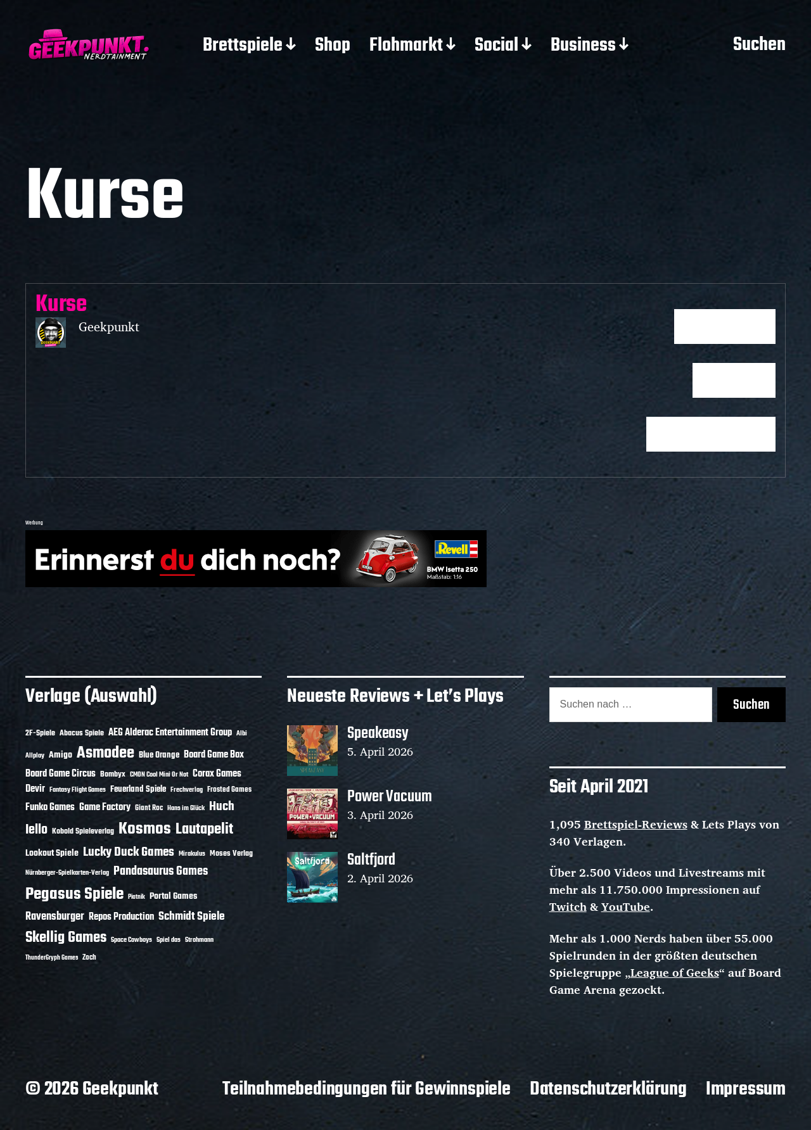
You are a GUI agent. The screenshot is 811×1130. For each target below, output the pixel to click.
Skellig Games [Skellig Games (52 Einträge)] (65, 937)
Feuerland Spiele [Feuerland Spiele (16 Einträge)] (138, 789)
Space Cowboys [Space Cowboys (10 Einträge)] (131, 940)
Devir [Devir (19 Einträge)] (35, 789)
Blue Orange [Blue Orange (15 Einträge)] (159, 755)
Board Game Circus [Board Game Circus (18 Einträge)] (60, 774)
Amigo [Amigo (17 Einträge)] (60, 755)
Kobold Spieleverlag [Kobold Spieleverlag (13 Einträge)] (83, 831)
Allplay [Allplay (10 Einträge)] (34, 756)
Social (496, 46)
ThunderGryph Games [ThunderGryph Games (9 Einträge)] (51, 958)
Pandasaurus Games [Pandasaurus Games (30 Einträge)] (160, 871)
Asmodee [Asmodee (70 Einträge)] (105, 753)
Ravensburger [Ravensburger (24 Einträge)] (54, 916)
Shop (332, 46)
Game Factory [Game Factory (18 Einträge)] (105, 807)
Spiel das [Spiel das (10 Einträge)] (168, 940)
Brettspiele (243, 46)
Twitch (568, 906)
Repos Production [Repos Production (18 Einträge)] (121, 917)
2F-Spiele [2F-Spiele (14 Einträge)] (40, 733)
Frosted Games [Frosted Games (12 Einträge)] (229, 790)
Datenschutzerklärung (608, 1089)
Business (583, 46)
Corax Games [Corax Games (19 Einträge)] (217, 774)
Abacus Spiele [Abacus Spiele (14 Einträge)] (82, 733)
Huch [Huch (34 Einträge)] (221, 806)
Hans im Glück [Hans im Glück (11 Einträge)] (186, 808)
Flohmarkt (406, 46)
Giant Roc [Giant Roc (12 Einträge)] (149, 808)
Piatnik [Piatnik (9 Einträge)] (136, 897)
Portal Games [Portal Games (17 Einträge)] (173, 896)
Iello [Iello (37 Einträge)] (36, 830)
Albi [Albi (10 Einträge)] (241, 733)
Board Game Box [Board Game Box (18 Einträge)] (214, 755)
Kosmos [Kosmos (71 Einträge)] (144, 829)
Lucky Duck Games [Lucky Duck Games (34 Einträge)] (128, 852)
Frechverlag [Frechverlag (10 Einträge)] (186, 790)
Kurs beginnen (725, 327)
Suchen (759, 45)
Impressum (746, 1089)
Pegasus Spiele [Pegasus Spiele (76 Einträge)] (74, 894)
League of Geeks (674, 972)
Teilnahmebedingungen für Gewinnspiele (366, 1089)
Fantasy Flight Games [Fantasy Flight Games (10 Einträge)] (77, 790)
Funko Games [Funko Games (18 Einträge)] (50, 807)
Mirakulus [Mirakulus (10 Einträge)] (192, 854)
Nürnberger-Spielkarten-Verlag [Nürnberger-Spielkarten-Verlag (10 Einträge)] (67, 873)
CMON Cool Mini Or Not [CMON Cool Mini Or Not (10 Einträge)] (159, 775)
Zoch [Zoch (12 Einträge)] (89, 957)
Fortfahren (734, 380)
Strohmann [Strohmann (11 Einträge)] (199, 940)
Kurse (61, 305)
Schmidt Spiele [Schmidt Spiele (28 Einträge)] (191, 917)
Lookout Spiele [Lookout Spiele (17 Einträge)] (52, 853)
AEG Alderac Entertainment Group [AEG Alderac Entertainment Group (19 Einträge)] (170, 732)
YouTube (625, 906)
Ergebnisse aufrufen (711, 434)
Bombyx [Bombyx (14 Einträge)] (112, 774)
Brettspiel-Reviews (635, 824)
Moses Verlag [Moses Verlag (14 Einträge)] (231, 853)
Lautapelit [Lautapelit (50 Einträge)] (204, 829)
